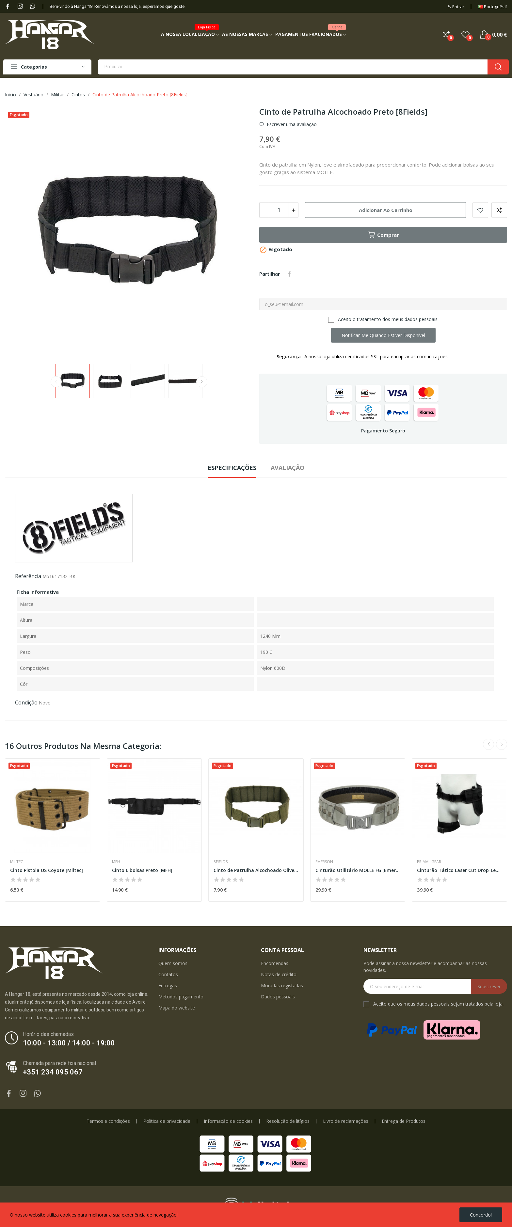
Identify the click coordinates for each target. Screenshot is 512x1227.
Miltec (16, 862)
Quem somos (172, 963)
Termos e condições (108, 1121)
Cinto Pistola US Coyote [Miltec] (46, 870)
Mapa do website (176, 1008)
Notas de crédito (278, 974)
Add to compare (499, 210)
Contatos (168, 974)
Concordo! (481, 1215)
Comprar (383, 235)
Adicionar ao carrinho (385, 210)
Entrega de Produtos (403, 1121)
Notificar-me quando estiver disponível (383, 335)
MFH (116, 862)
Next (201, 381)
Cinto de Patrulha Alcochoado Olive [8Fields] (256, 870)
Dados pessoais (278, 996)
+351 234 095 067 (53, 1072)
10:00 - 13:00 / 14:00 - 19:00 (69, 1043)
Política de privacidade (166, 1121)
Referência (28, 576)
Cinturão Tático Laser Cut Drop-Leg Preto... (459, 870)
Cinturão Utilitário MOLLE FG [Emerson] (357, 870)
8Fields (221, 862)
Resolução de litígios (288, 1121)
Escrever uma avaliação (291, 124)
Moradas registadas (282, 985)
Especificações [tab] (232, 468)
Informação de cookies (228, 1121)
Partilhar (289, 274)
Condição (26, 702)
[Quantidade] (279, 210)
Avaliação (287, 468)
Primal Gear (429, 862)
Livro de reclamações (345, 1121)
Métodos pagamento (180, 996)
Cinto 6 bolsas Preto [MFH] (142, 870)
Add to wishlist (480, 210)
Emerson (324, 862)
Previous (56, 381)
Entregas (167, 985)
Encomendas (274, 963)
